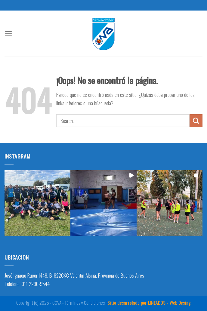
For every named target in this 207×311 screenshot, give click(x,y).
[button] (37, 203)
